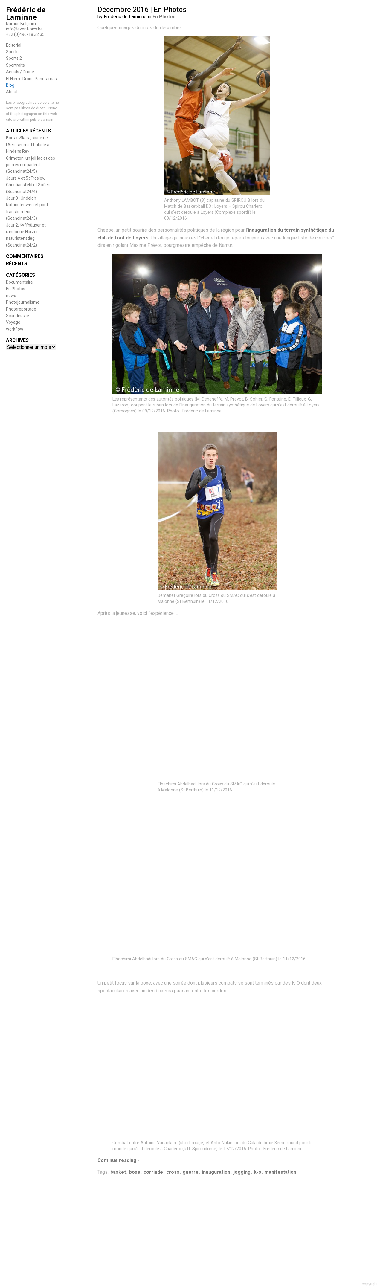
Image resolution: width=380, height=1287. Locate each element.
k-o (257, 1172)
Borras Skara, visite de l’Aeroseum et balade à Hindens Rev (27, 144)
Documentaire (19, 282)
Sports (12, 51)
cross (172, 1172)
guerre (191, 1172)
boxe (134, 1172)
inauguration (216, 1172)
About (12, 91)
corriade (153, 1172)
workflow (14, 329)
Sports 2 (14, 58)
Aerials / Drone (20, 71)
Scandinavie (17, 315)
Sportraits (15, 65)
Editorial (13, 45)
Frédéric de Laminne (26, 13)
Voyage (13, 322)
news (11, 295)
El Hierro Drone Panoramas (31, 78)
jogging (242, 1172)
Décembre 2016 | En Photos (141, 9)
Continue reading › (118, 1160)
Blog (10, 85)
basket (118, 1172)
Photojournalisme (22, 302)
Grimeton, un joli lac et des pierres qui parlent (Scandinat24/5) (30, 165)
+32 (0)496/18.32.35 (25, 34)
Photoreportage (21, 309)
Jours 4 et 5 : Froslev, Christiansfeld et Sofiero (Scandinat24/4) (29, 185)
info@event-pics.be (24, 29)
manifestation (280, 1172)
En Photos (15, 288)
